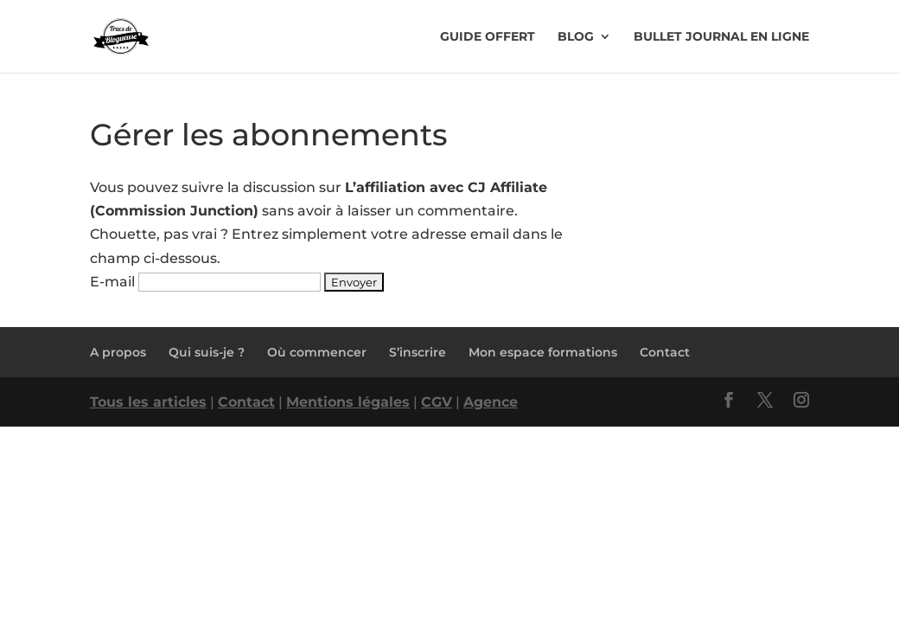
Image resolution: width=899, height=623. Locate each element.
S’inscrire (417, 352)
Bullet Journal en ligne (721, 37)
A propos (118, 352)
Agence (490, 402)
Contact (665, 352)
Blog (576, 37)
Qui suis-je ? (207, 352)
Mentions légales (348, 402)
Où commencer (317, 352)
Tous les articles (148, 402)
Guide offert (487, 37)
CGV (436, 402)
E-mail (112, 281)
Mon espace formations (543, 352)
